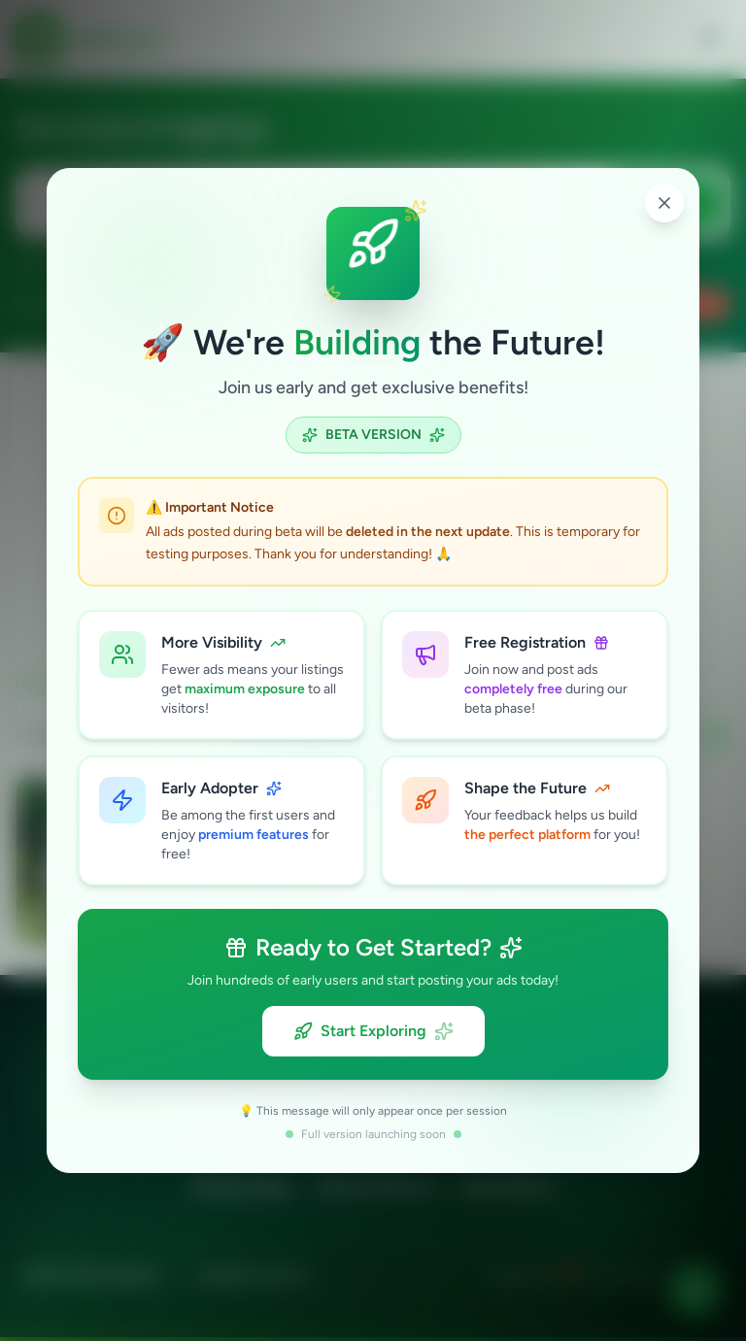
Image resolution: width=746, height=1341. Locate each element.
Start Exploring (373, 1031)
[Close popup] (664, 203)
